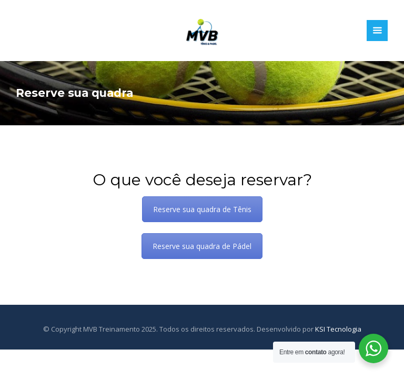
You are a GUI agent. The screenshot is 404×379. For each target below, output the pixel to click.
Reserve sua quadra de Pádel (202, 246)
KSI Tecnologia (338, 329)
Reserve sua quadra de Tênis (202, 209)
